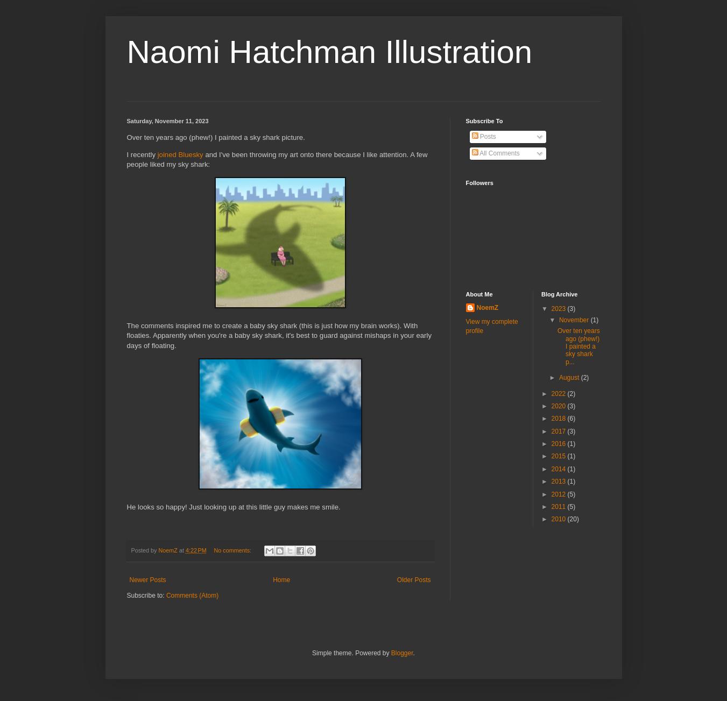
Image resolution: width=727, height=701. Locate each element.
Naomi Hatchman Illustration (330, 52)
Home (281, 580)
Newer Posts (148, 580)
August (570, 377)
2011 (560, 507)
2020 (560, 406)
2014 (560, 469)
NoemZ (488, 307)
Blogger (402, 653)
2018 (560, 418)
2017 (560, 431)
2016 (560, 444)
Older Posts (414, 580)
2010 (560, 519)
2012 (560, 494)
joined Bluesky (180, 155)
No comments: (233, 550)
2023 (560, 309)
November (575, 320)
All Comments (496, 153)
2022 (560, 394)
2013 (560, 481)
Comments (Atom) (192, 595)
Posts (484, 136)
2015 (560, 456)
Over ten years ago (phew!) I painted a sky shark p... (578, 346)
